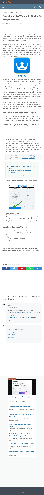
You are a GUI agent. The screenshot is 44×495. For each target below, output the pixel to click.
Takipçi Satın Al (11, 334)
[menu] (4, 7)
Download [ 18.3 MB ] (28, 156)
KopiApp (24, 492)
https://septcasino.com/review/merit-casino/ (19, 315)
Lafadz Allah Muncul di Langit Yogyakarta (21, 444)
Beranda (22, 489)
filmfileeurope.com (12, 317)
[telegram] (38, 268)
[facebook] (6, 268)
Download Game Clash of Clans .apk (20, 406)
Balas (9, 320)
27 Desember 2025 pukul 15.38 (16, 329)
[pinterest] (22, 268)
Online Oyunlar (11, 337)
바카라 (29, 312)
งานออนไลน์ (17, 312)
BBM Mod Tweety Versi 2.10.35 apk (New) (21, 451)
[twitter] (14, 268)
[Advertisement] (22, 28)
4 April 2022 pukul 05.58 (14, 307)
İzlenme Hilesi (11, 336)
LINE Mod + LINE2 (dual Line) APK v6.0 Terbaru (20, 175)
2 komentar (19, 23)
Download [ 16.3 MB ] (28, 158)
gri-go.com (28, 317)
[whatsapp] (30, 268)
